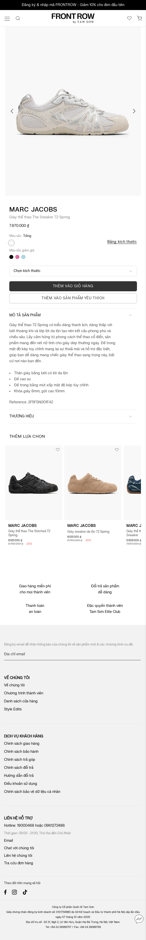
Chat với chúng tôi (19, 848)
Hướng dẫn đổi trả (19, 776)
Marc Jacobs (33, 210)
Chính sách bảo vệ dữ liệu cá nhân (32, 792)
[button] (12, 111)
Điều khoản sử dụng (20, 784)
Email (8, 840)
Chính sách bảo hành (21, 751)
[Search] (17, 18)
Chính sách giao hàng (21, 743)
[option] (11, 243)
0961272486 (55, 825)
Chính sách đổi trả (18, 768)
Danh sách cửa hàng (21, 701)
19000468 (25, 825)
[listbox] (54, 252)
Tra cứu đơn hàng (18, 863)
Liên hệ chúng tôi (18, 856)
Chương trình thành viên (23, 693)
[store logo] (73, 18)
